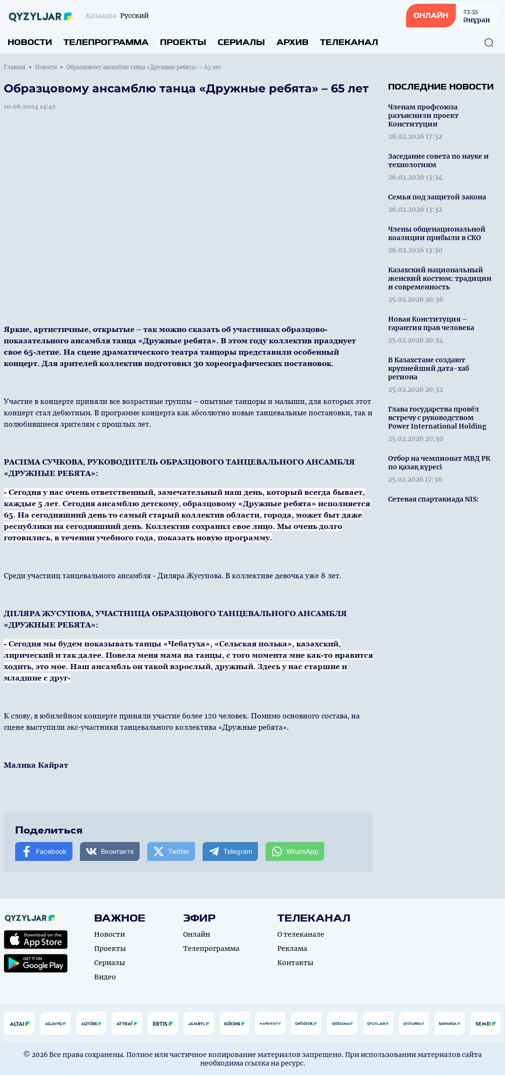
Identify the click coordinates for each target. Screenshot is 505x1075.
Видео (105, 977)
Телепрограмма (106, 42)
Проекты (183, 42)
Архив (292, 42)
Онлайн (196, 934)
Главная (15, 67)
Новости (30, 42)
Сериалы (241, 42)
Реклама (292, 948)
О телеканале (300, 934)
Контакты (295, 963)
